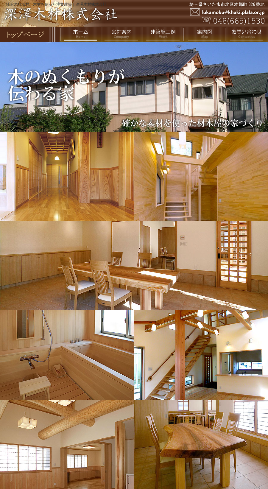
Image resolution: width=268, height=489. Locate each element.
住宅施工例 (164, 34)
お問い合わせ (247, 34)
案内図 (205, 34)
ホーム (80, 34)
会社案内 (122, 34)
